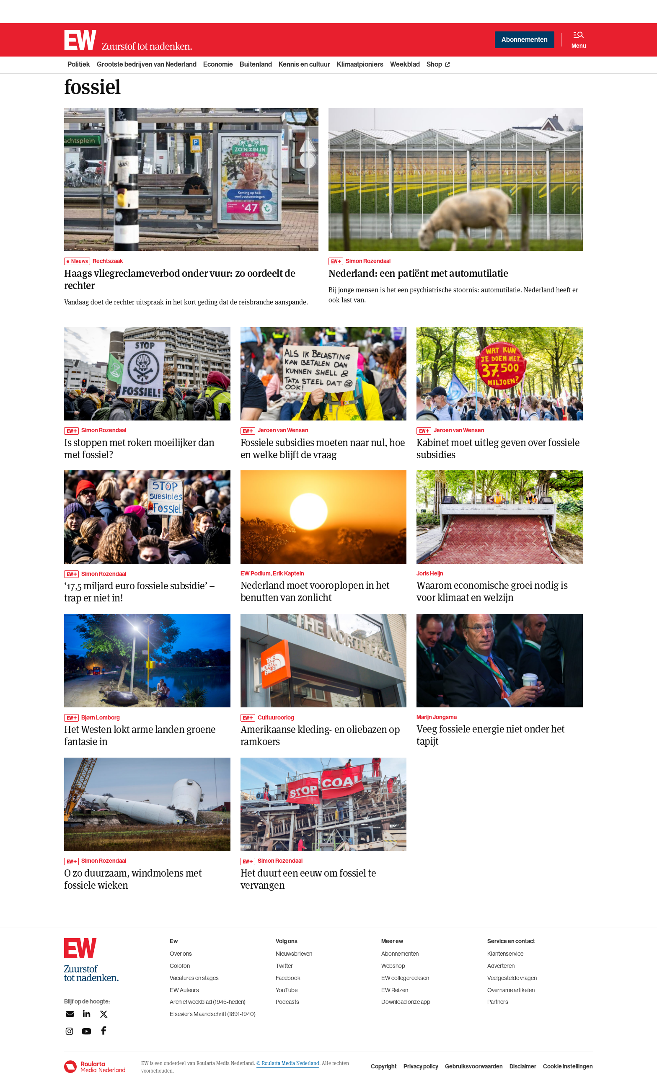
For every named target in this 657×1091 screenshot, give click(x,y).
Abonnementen (525, 40)
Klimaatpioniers (360, 64)
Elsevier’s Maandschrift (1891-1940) (213, 1014)
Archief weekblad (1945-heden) (208, 1001)
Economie (218, 64)
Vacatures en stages (194, 978)
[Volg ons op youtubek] (86, 1031)
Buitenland (256, 64)
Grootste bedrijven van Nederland (147, 64)
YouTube (286, 990)
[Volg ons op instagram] (69, 1031)
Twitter (284, 965)
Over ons (181, 953)
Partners (497, 1001)
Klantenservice (505, 953)
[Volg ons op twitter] (103, 1014)
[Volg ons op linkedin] (86, 1014)
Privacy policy (421, 1066)
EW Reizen (394, 990)
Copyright (384, 1066)
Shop (434, 64)
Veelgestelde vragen (512, 978)
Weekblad (405, 64)
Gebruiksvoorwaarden (474, 1066)
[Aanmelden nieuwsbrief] (69, 1014)
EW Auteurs (184, 990)
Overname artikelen (511, 990)
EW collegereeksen (405, 978)
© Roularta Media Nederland (287, 1063)
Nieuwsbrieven (294, 953)
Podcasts (287, 1001)
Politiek (78, 64)
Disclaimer (523, 1066)
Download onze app (405, 1001)
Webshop (393, 965)
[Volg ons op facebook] (103, 1031)
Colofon (180, 965)
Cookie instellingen (568, 1066)
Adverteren (501, 965)
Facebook (288, 978)
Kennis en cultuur (304, 64)
